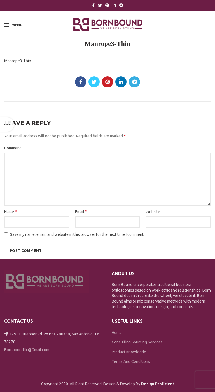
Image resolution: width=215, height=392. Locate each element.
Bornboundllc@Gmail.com (26, 349)
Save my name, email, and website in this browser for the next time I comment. (77, 234)
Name (10, 211)
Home (117, 332)
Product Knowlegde (129, 352)
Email (81, 211)
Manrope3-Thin (17, 61)
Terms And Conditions (131, 361)
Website (153, 211)
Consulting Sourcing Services (137, 342)
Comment (12, 148)
